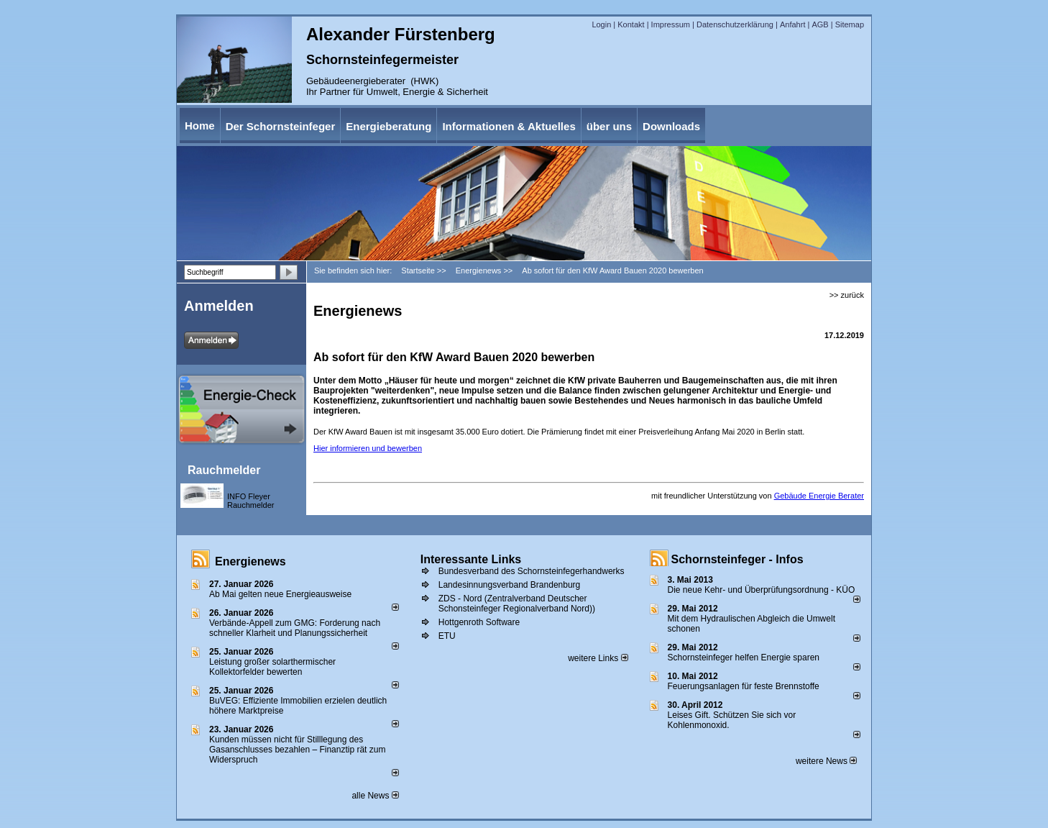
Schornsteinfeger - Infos (737, 559)
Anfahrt (792, 24)
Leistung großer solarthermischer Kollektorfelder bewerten (272, 667)
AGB (820, 24)
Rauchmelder (224, 470)
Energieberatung (388, 126)
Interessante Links (471, 559)
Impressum (670, 24)
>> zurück (846, 295)
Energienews (250, 561)
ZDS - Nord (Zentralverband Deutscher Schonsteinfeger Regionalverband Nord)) (516, 603)
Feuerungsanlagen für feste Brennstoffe (743, 686)
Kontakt (630, 24)
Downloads (671, 126)
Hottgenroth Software (479, 622)
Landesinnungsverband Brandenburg (509, 585)
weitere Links (598, 658)
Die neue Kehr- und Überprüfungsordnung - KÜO (761, 590)
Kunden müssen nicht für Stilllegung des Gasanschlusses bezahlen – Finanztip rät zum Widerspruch (297, 749)
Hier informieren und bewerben (367, 448)
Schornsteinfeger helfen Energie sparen (743, 657)
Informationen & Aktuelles (508, 126)
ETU (447, 636)
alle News (374, 796)
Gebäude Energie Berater (819, 495)
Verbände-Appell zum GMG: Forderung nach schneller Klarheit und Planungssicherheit (294, 628)
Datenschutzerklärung (735, 24)
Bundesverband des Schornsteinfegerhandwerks (531, 571)
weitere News (826, 761)
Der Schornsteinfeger (281, 126)
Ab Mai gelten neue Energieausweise (280, 594)
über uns (609, 126)
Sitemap (849, 24)
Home (200, 125)
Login (601, 24)
